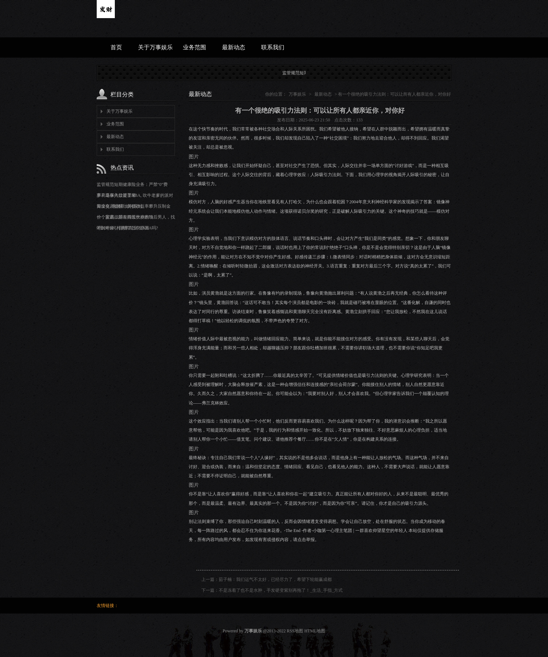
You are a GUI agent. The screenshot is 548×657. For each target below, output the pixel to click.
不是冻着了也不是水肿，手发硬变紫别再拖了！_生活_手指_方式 (281, 590)
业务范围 (194, 47)
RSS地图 (295, 630)
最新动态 (233, 47)
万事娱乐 (297, 94)
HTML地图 (314, 630)
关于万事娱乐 (155, 47)
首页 (116, 47)
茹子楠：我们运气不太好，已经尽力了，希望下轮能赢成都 (275, 579)
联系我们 (272, 47)
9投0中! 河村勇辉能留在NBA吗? (127, 227)
